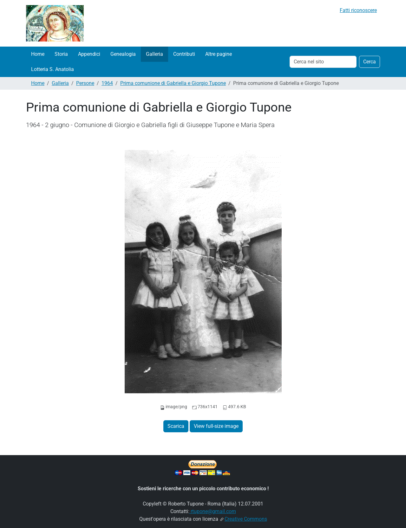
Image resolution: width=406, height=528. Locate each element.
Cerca (369, 62)
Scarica (175, 426)
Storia (61, 54)
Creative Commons (246, 519)
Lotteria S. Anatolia (52, 69)
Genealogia (123, 54)
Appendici (89, 54)
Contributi (184, 54)
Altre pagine (218, 54)
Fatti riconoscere (358, 10)
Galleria (154, 54)
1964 (107, 83)
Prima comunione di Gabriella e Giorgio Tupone (173, 83)
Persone (85, 83)
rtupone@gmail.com (212, 511)
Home (37, 54)
